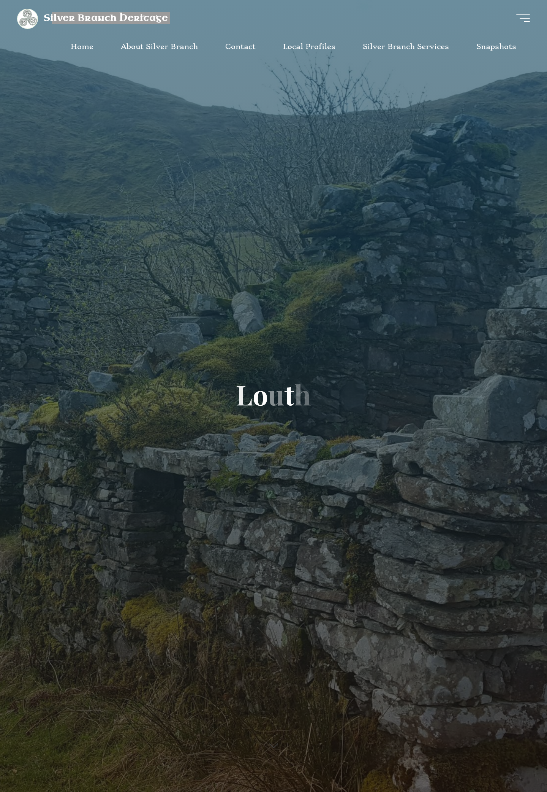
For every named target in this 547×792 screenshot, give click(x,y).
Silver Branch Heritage (106, 18)
